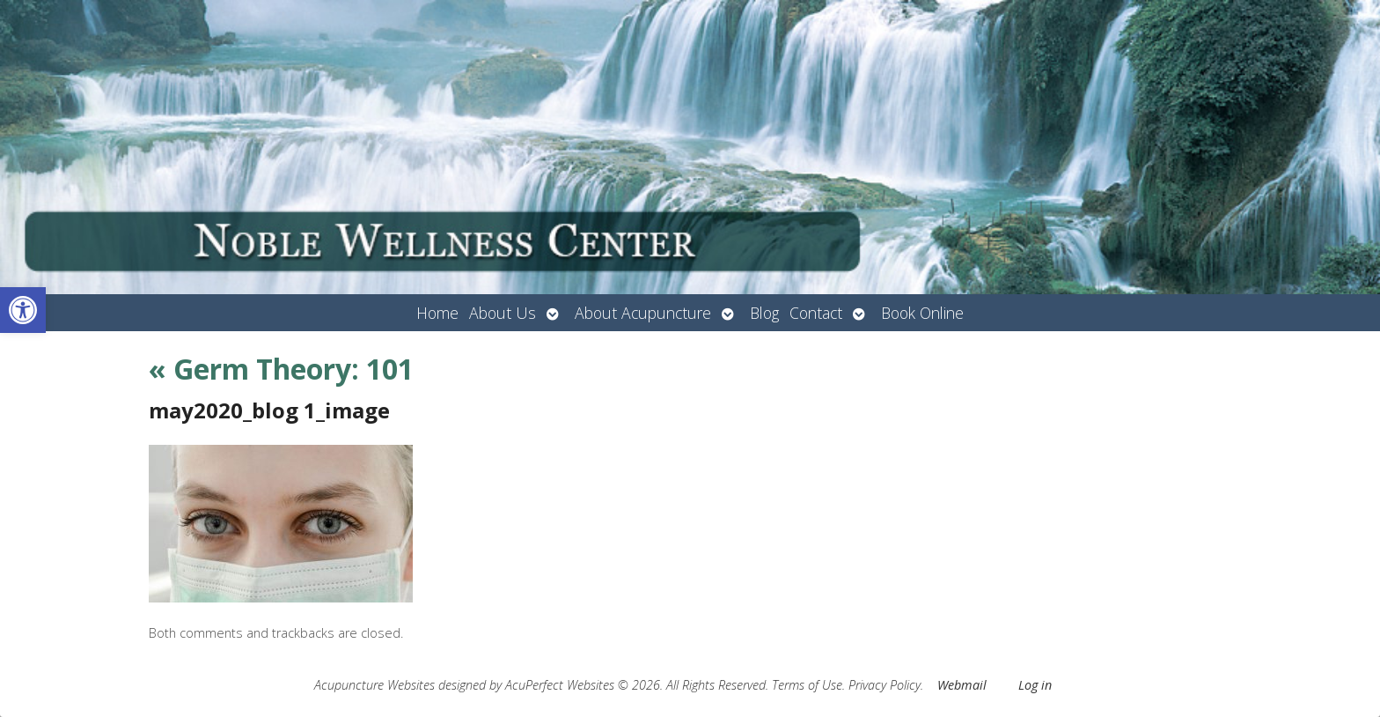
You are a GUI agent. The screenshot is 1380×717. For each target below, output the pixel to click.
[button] (23, 310)
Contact (815, 312)
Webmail (962, 684)
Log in (1035, 684)
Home (437, 312)
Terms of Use (807, 684)
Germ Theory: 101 (281, 369)
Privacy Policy (884, 684)
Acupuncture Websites (374, 684)
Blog (764, 312)
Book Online (922, 312)
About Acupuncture (643, 312)
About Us (502, 312)
